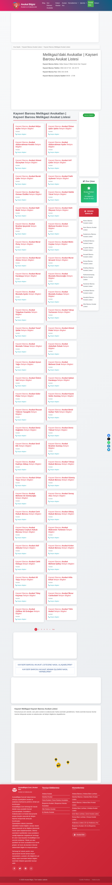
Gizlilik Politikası (84, 880)
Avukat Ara (64, 4)
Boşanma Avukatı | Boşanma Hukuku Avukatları (54, 805)
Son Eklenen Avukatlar (50, 5)
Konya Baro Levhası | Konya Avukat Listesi (84, 818)
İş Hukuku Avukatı (48, 812)
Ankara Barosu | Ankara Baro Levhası (84, 794)
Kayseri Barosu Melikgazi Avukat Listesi (57, 47)
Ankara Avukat (47, 794)
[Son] (53, 629)
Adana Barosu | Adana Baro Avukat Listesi (84, 804)
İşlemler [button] (83, 3)
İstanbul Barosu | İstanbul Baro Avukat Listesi (84, 798)
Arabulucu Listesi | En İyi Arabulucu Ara (85, 823)
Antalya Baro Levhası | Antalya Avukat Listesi (84, 809)
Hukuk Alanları (57, 4)
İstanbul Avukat (47, 797)
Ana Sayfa (16, 47)
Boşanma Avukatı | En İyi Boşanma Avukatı (83, 827)
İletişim (96, 3)
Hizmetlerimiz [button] (72, 3)
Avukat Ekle (90, 4)
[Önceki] (49, 629)
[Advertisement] (55, 27)
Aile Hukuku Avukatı (48, 809)
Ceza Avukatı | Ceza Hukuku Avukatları (55, 800)
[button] (45, 665)
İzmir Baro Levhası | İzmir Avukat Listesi (85, 814)
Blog (43, 3)
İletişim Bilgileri (21, 134)
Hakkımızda (96, 880)
